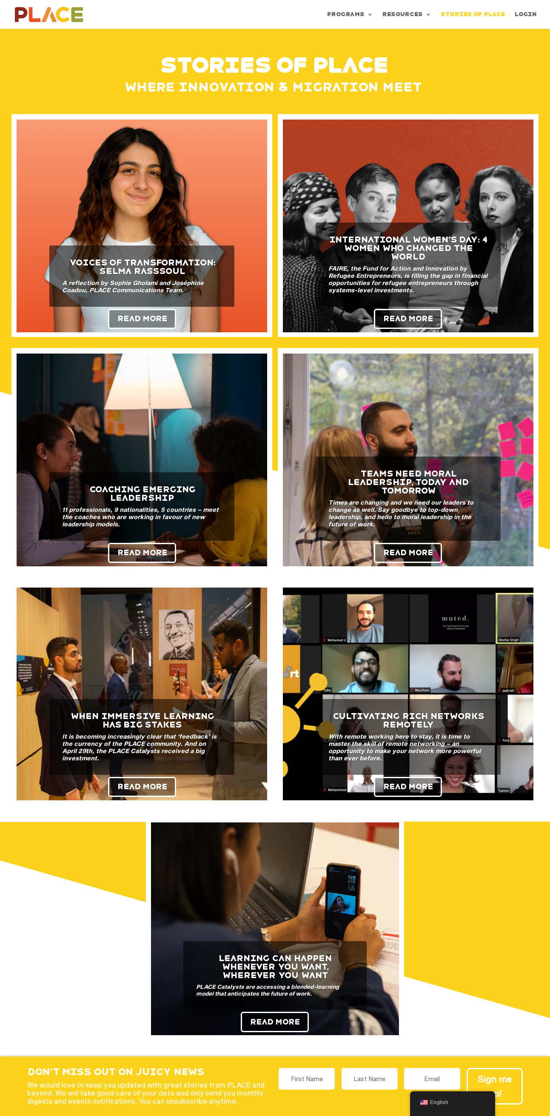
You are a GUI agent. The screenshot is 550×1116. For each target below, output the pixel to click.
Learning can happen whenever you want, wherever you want (274, 966)
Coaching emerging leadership (142, 493)
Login (525, 14)
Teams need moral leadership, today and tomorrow (408, 482)
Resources (402, 14)
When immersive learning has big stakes (142, 720)
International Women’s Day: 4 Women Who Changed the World (408, 248)
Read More (142, 318)
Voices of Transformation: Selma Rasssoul (142, 266)
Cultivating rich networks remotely (408, 720)
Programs (345, 14)
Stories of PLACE (472, 14)
